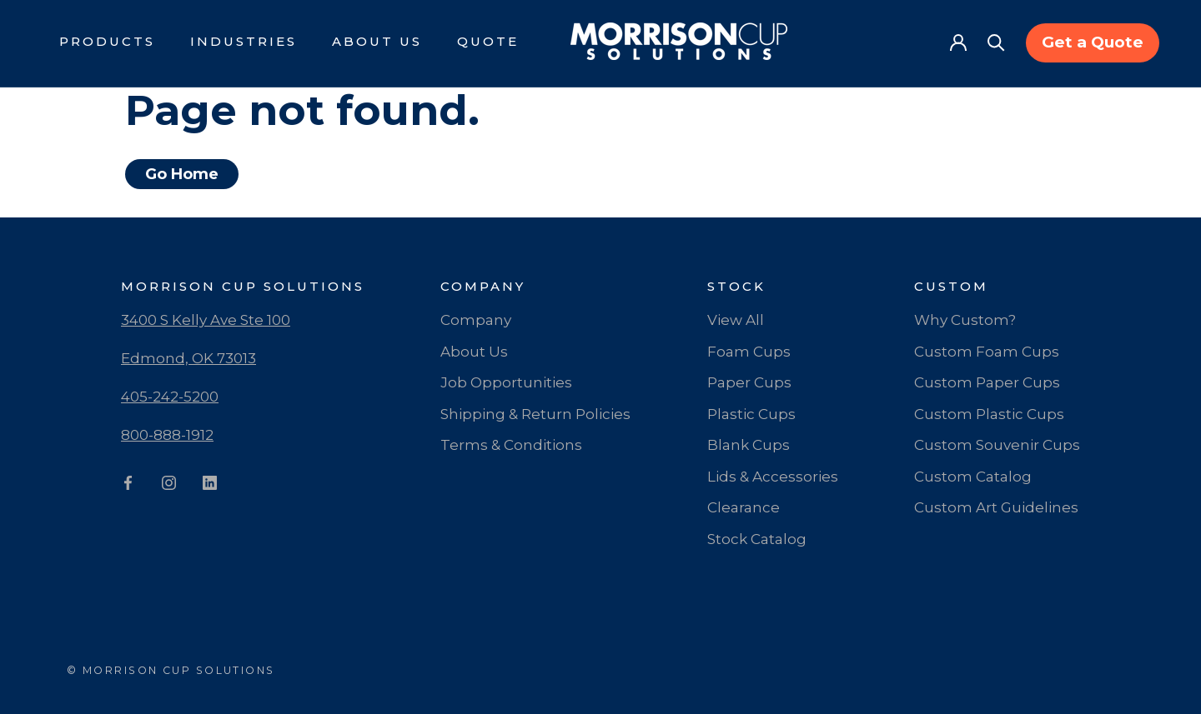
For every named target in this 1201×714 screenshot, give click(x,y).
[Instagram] (169, 485)
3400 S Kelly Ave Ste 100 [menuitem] (205, 320)
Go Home (182, 174)
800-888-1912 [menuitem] (167, 435)
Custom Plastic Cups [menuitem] (989, 414)
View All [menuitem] (735, 320)
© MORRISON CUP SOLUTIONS (171, 670)
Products (107, 41)
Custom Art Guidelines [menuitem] (996, 507)
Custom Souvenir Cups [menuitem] (997, 445)
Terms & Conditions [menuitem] (511, 445)
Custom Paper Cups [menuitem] (987, 382)
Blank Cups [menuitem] (748, 445)
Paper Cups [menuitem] (749, 382)
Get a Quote (1092, 42)
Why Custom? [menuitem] (965, 320)
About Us (377, 41)
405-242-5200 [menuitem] (170, 396)
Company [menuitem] (475, 320)
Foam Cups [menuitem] (749, 351)
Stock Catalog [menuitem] (757, 539)
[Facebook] (128, 485)
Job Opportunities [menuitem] (506, 382)
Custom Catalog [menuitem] (973, 476)
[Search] (996, 41)
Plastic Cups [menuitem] (751, 414)
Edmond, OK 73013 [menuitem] (188, 358)
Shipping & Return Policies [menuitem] (535, 414)
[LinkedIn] (210, 485)
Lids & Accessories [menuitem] (772, 476)
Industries (243, 41)
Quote (488, 41)
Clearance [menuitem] (743, 507)
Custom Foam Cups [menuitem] (986, 351)
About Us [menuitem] (474, 351)
